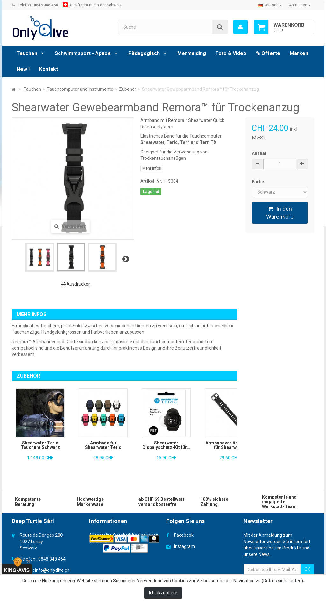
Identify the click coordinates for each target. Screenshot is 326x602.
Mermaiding (191, 53)
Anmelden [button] (300, 5)
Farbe (258, 181)
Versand (97, 541)
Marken (299, 53)
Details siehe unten (282, 580)
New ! (23, 69)
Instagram (184, 546)
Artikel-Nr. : (152, 181)
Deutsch (270, 5)
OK (307, 569)
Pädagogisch (144, 53)
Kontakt (48, 69)
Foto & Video (231, 53)
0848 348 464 (52, 559)
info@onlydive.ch (52, 570)
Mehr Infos (151, 168)
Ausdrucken (76, 284)
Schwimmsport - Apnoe (83, 53)
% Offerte (268, 53)
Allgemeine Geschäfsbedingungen (124, 535)
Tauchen (27, 53)
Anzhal (259, 153)
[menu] (240, 27)
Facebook (184, 535)
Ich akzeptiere (163, 592)
